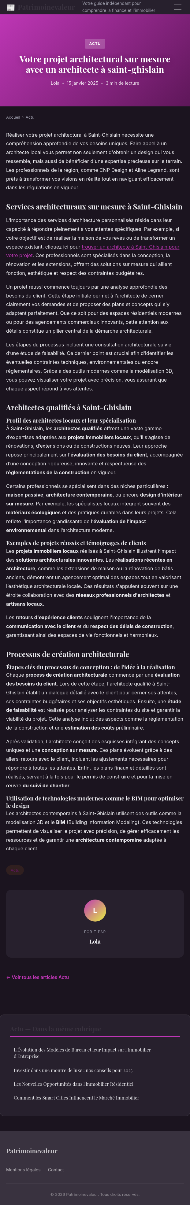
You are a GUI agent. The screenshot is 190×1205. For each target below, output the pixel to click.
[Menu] (178, 7)
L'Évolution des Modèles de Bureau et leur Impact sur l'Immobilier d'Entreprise (82, 1053)
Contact (56, 1169)
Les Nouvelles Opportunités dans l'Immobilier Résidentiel (73, 1084)
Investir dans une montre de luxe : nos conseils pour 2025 (73, 1070)
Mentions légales (23, 1169)
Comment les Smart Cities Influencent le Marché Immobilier (76, 1098)
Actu (95, 43)
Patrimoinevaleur (40, 7)
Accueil (13, 117)
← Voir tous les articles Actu (37, 977)
